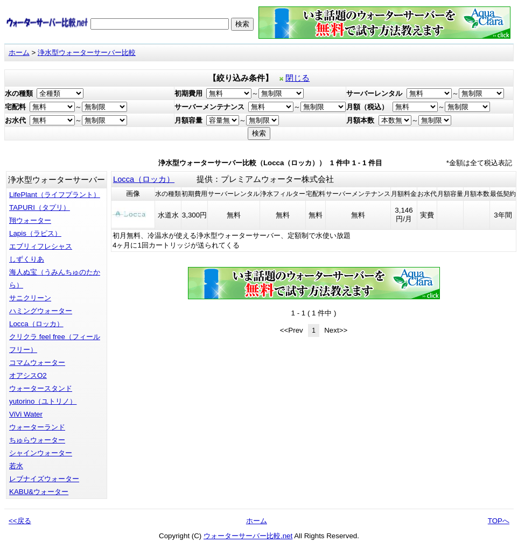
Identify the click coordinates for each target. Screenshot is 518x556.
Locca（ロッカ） (36, 324)
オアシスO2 (28, 375)
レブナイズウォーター (44, 479)
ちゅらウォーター (37, 440)
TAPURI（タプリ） (39, 207)
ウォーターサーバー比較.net (248, 536)
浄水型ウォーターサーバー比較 (87, 52)
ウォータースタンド (40, 388)
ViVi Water (26, 414)
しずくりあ (26, 259)
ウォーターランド (37, 427)
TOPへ (498, 521)
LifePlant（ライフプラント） (54, 195)
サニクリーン (30, 298)
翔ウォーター (30, 220)
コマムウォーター (37, 362)
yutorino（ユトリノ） (42, 401)
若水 (16, 466)
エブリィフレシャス (40, 246)
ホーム (19, 52)
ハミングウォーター (40, 311)
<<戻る (20, 521)
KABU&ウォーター (38, 492)
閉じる (297, 78)
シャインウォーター (40, 453)
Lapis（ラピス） (35, 233)
